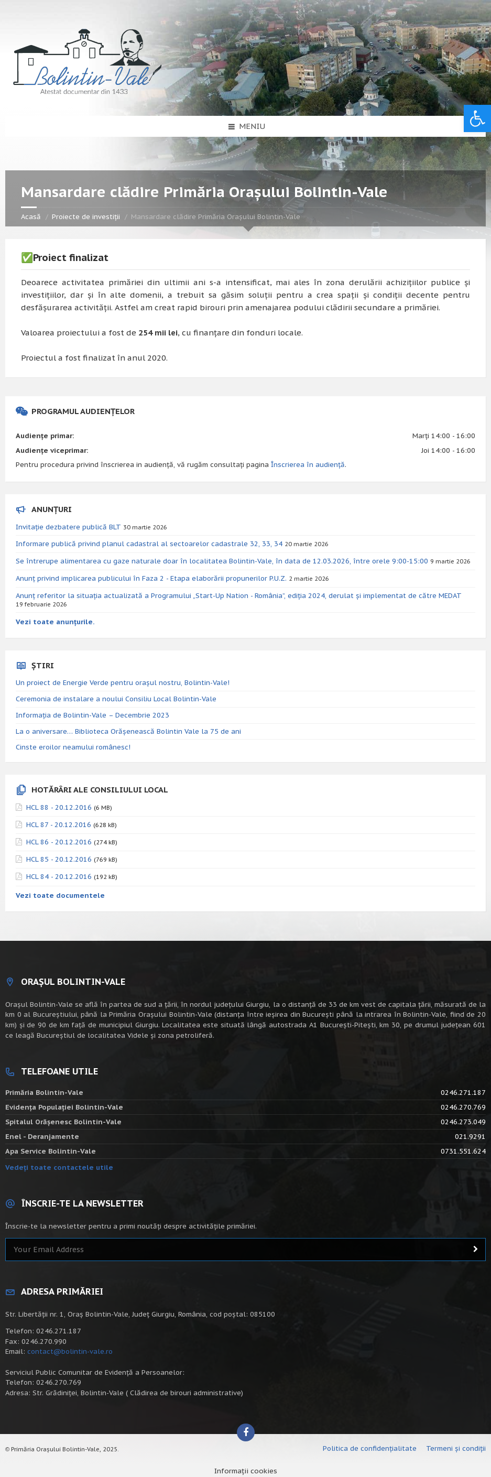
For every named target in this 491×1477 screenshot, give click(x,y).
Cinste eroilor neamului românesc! (73, 747)
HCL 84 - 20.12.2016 (59, 876)
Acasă (31, 216)
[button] (477, 118)
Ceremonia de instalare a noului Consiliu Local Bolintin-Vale (116, 698)
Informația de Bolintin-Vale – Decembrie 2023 (92, 715)
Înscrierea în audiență (308, 464)
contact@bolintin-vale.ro (70, 1351)
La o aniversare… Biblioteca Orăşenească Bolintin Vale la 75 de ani (128, 731)
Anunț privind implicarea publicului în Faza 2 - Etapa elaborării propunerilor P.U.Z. (151, 578)
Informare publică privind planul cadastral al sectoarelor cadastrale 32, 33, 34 (149, 543)
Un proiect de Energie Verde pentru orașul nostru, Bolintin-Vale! (123, 682)
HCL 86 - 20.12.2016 (59, 842)
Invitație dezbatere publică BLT (68, 527)
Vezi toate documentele (60, 895)
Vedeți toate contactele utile (59, 1167)
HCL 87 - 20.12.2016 (58, 824)
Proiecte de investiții (86, 216)
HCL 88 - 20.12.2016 (59, 807)
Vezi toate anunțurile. (55, 621)
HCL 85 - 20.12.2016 (59, 859)
